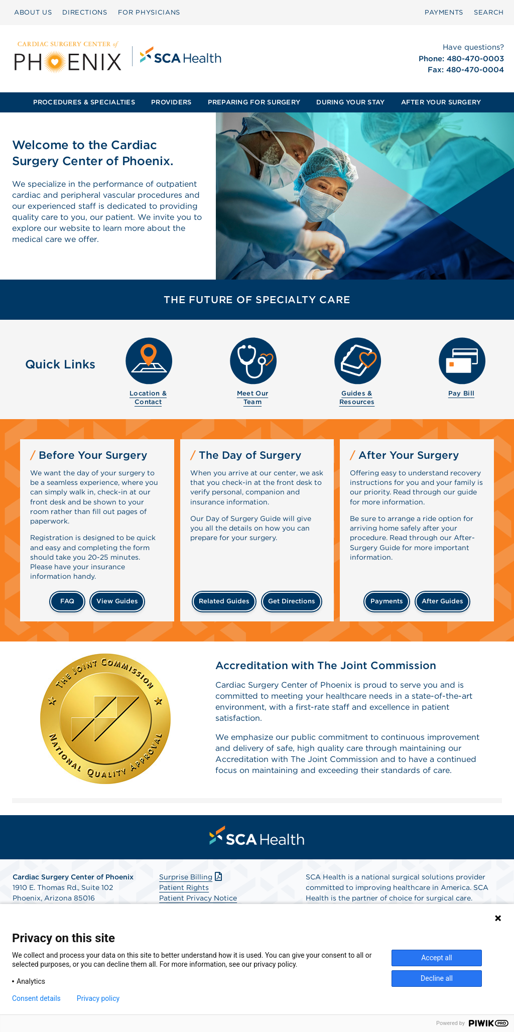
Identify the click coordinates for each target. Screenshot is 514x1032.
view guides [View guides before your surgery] (117, 601)
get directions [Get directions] (291, 601)
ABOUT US (33, 12)
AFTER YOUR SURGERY (441, 102)
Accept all (436, 958)
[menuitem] (33, 12)
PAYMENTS (444, 12)
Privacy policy (98, 998)
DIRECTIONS (84, 12)
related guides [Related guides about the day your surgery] (224, 601)
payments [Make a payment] (386, 601)
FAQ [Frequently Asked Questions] (67, 601)
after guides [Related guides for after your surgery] (442, 601)
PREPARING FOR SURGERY (254, 102)
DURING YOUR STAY (350, 102)
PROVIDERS (171, 102)
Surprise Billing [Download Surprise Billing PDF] (191, 877)
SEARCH (489, 12)
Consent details (36, 998)
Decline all (437, 978)
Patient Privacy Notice (198, 898)
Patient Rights (184, 887)
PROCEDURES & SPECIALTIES (84, 102)
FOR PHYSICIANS (149, 12)
